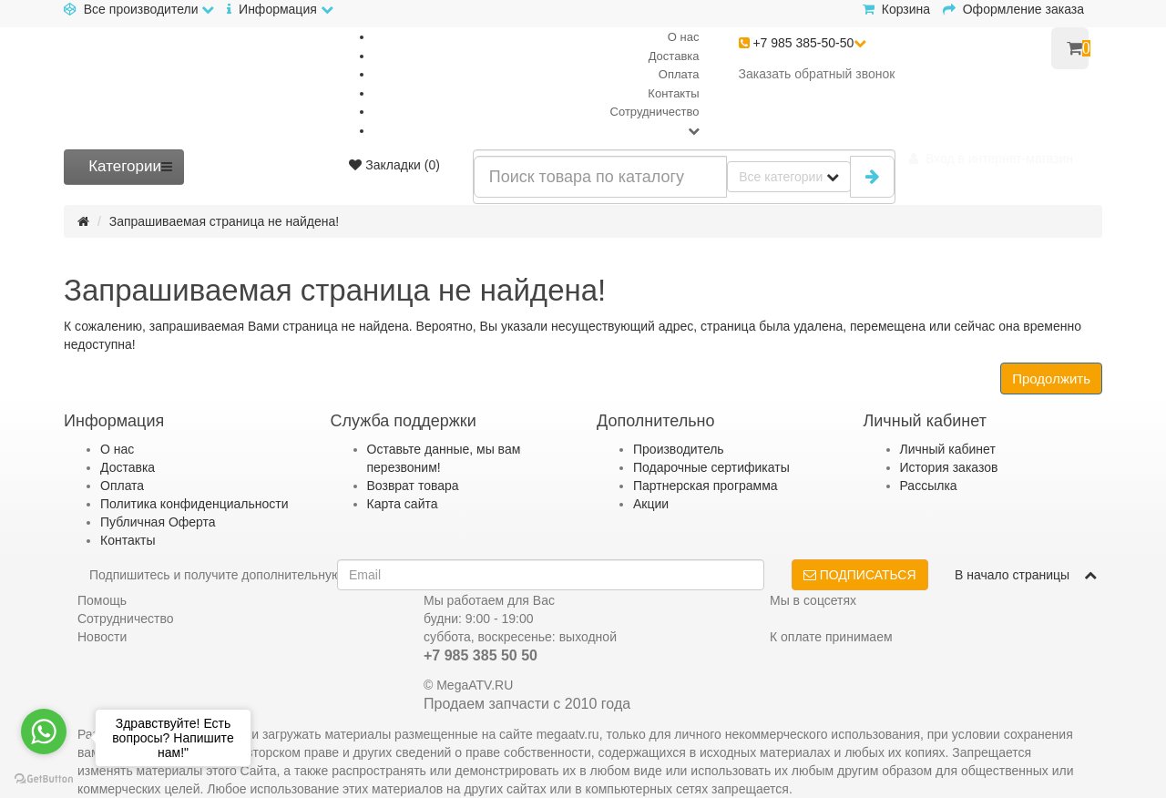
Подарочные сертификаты (711, 467)
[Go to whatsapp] (43, 731)
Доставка (674, 56)
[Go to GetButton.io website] (44, 779)
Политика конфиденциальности (194, 503)
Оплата (679, 74)
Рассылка (928, 485)
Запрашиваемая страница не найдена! (224, 221)
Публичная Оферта (158, 522)
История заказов (949, 467)
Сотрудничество (655, 111)
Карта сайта (402, 503)
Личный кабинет (948, 449)
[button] (991, 158)
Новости (102, 636)
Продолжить (1051, 378)
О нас (684, 37)
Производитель (678, 449)
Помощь (102, 600)
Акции (651, 503)
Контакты (673, 93)
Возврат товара (413, 485)
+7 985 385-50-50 (803, 43)
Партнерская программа (705, 485)
